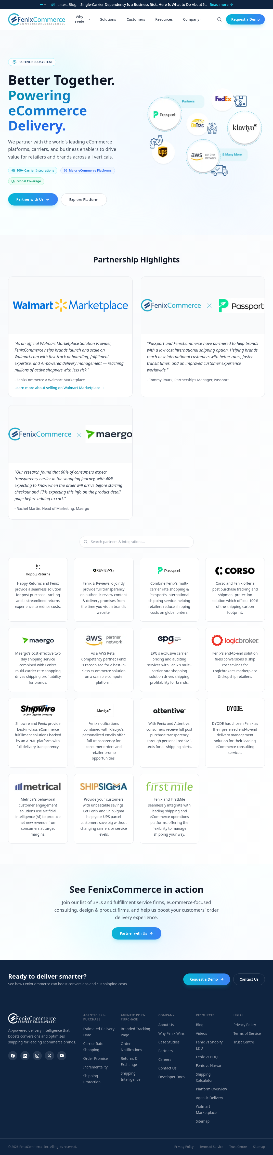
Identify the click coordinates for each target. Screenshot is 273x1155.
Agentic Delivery (209, 1097)
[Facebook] (12, 1055)
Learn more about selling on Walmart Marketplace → (60, 387)
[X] (49, 1055)
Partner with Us (33, 199)
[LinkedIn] (25, 1055)
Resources (164, 19)
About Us (166, 1024)
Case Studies (168, 1042)
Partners (165, 1050)
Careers (164, 1059)
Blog (199, 1024)
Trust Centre (243, 1042)
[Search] (219, 19)
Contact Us (249, 979)
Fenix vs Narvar (209, 1065)
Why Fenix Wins (171, 1033)
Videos (201, 1033)
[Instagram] (37, 1055)
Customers (136, 19)
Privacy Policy (244, 1024)
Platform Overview (211, 1089)
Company (192, 19)
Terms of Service (247, 1033)
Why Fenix (83, 19)
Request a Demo (245, 19)
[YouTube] (61, 1055)
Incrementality (95, 1067)
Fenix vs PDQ (207, 1056)
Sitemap (203, 1121)
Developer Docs (171, 1076)
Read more (221, 4)
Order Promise (95, 1058)
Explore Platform (83, 199)
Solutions (109, 19)
